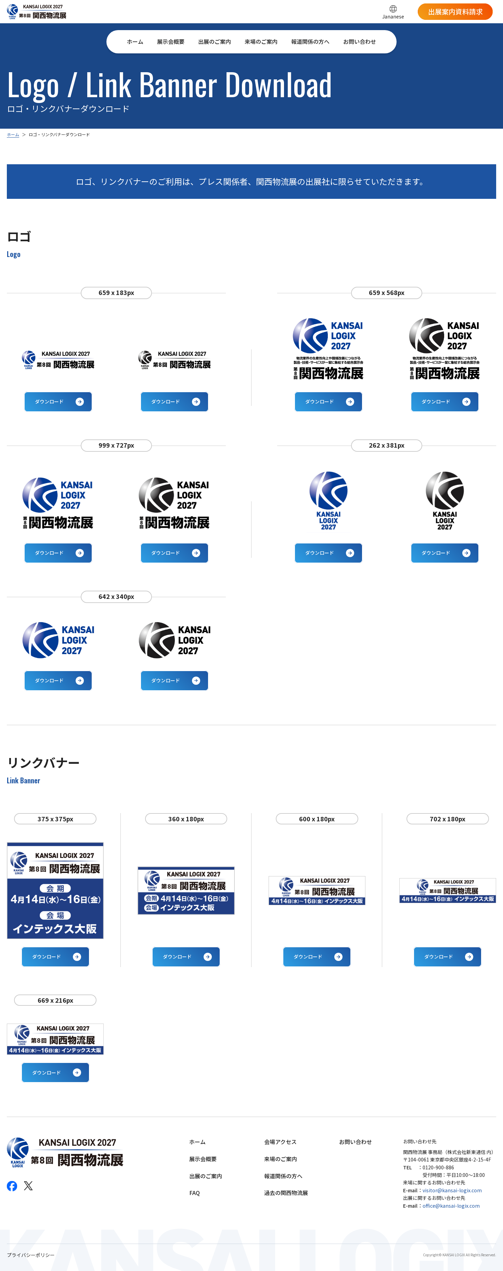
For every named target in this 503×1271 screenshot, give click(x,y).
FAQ (194, 1193)
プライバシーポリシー (31, 1255)
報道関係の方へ (310, 41)
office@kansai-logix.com (451, 1205)
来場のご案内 (261, 41)
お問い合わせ (359, 41)
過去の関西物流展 (286, 1193)
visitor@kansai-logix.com (452, 1190)
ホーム (135, 41)
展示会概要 (170, 41)
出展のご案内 (214, 41)
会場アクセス (280, 1142)
